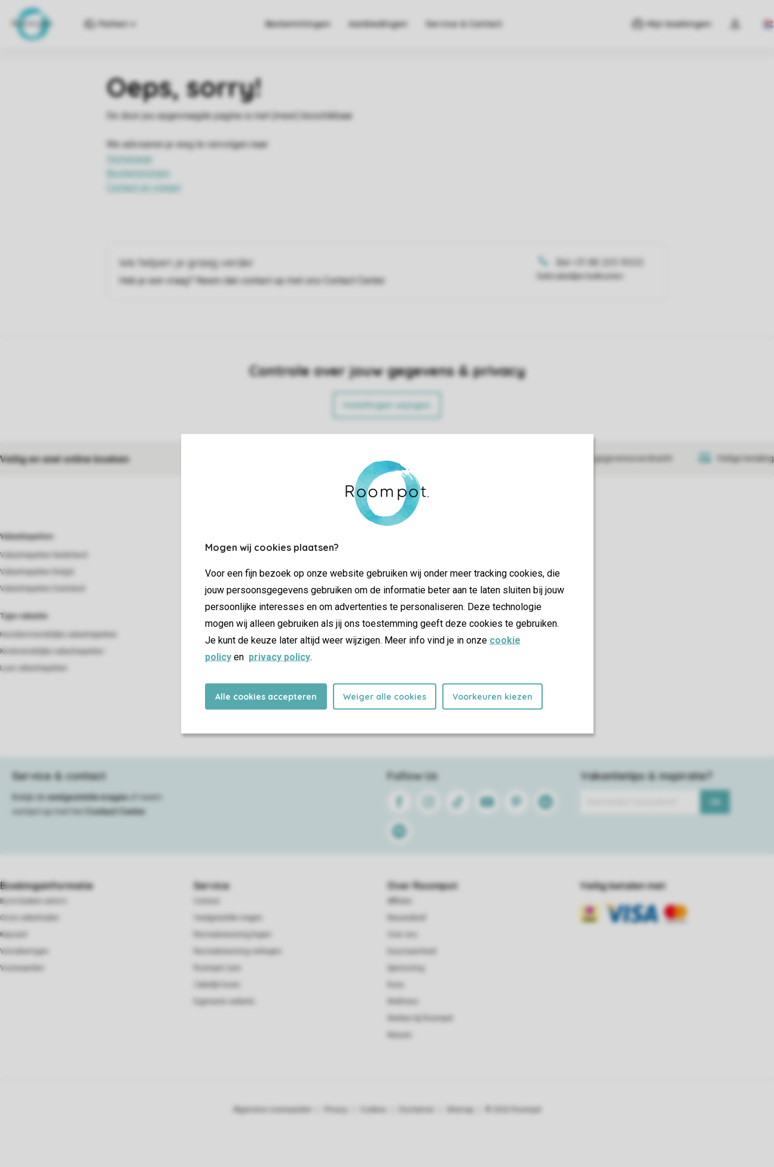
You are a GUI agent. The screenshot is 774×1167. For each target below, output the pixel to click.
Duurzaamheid (411, 951)
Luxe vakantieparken (34, 668)
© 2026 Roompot (513, 1109)
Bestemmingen (298, 24)
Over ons (402, 934)
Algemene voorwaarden (272, 1109)
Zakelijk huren (217, 985)
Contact (207, 901)
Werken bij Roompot (420, 1018)
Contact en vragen (143, 187)
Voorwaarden (22, 968)
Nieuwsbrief (406, 918)
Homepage (129, 158)
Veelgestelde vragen (228, 918)
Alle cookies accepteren (266, 696)
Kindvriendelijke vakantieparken (52, 651)
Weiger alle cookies (384, 696)
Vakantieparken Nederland (43, 555)
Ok (715, 802)
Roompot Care (217, 968)
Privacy (336, 1109)
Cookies (373, 1109)
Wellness (402, 1001)
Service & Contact (464, 24)
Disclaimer (417, 1109)
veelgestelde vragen (87, 797)
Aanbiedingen (378, 24)
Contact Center (115, 811)
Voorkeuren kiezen (492, 696)
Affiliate (399, 901)
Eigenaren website (224, 1001)
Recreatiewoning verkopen (238, 951)
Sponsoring (405, 968)
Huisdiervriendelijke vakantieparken (58, 634)
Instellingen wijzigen (387, 405)
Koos (395, 985)
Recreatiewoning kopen (232, 934)
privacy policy (279, 656)
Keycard (13, 934)
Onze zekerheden (29, 918)
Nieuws (399, 1035)
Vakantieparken (26, 536)
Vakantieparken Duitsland (42, 588)
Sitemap (459, 1109)
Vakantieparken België (37, 572)
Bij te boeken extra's (33, 901)
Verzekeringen (24, 951)
